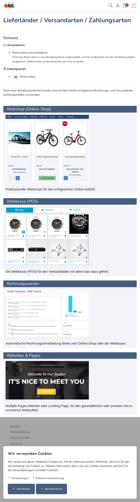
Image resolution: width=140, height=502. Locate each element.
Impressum (16, 443)
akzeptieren (51, 489)
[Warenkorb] (125, 5)
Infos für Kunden (20, 438)
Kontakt (14, 426)
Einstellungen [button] (18, 478)
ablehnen (21, 489)
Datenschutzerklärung (48, 478)
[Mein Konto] (117, 6)
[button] (110, 5)
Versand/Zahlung (20, 432)
